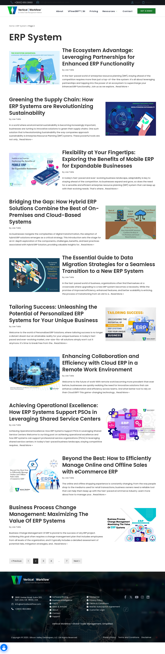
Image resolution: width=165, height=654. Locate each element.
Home (12, 26)
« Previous (16, 572)
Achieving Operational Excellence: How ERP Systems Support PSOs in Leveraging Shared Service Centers (55, 421)
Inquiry (149, 2)
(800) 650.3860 (23, 620)
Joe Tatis (69, 70)
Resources (108, 10)
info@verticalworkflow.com (55, 2)
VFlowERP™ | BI (74, 10)
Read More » (146, 87)
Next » (78, 572)
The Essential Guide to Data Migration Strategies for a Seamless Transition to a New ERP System (108, 271)
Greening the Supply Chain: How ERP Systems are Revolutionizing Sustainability (51, 107)
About (56, 10)
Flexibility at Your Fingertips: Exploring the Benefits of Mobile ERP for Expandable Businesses (108, 160)
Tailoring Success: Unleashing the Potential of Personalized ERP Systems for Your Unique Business (53, 321)
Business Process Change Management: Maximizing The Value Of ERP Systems (48, 524)
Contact (127, 10)
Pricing (92, 10)
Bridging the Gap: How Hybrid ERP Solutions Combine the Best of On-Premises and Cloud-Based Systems (54, 214)
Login (138, 2)
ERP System (21, 26)
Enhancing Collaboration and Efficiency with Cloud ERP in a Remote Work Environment (100, 371)
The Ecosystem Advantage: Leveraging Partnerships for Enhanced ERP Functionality (98, 57)
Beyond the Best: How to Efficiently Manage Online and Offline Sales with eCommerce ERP (106, 474)
